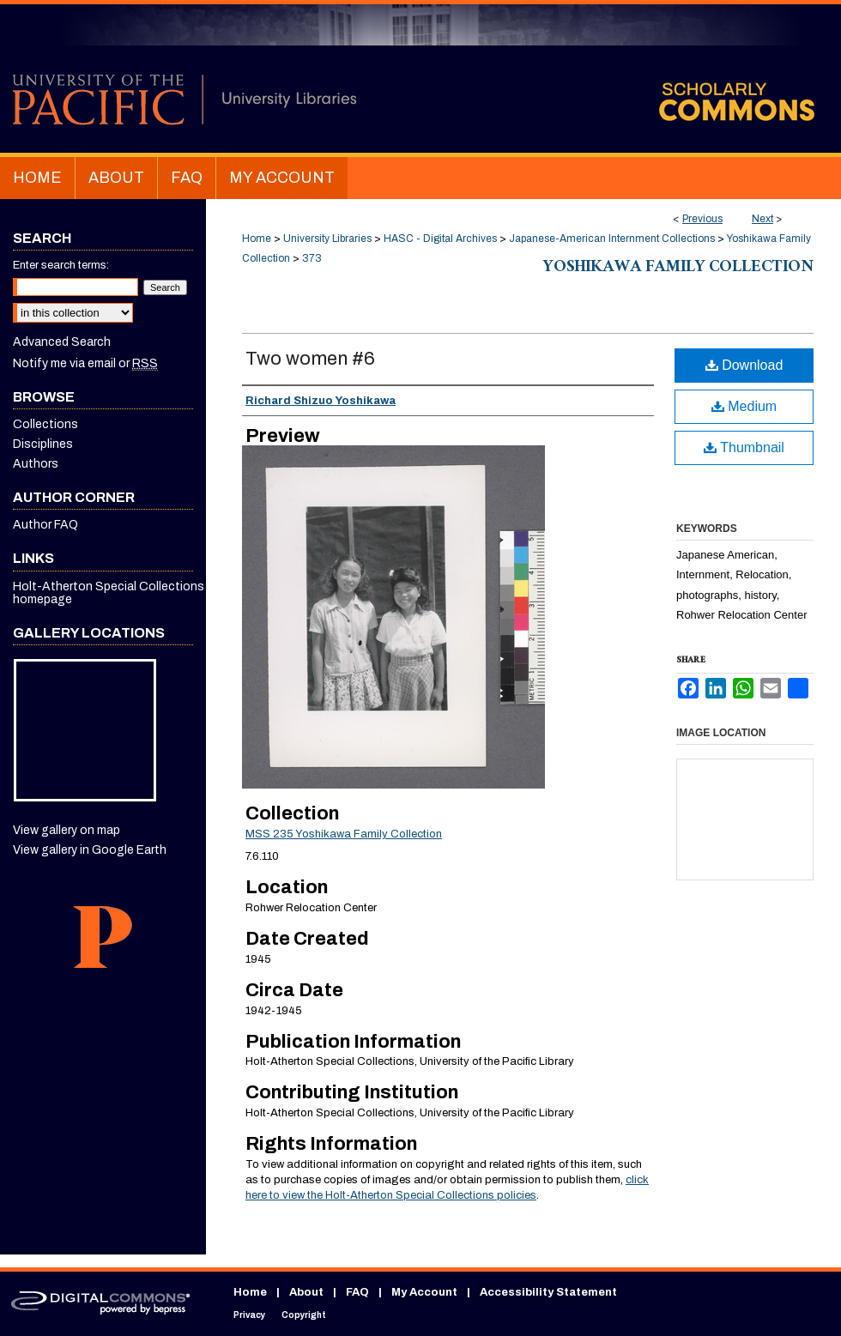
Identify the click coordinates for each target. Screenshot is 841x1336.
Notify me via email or (85, 363)
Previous (702, 219)
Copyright (303, 1315)
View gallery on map (66, 830)
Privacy (249, 1315)
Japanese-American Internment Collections (612, 239)
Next (762, 219)
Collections (45, 424)
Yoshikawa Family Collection (678, 268)
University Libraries (327, 239)
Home (256, 239)
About (306, 1292)
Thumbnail (744, 447)
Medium (744, 406)
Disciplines (43, 444)
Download (744, 365)
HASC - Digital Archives (440, 239)
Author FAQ (45, 524)
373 (312, 258)
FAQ (357, 1292)
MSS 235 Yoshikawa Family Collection (343, 834)
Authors (35, 463)
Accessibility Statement (548, 1292)
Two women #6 (310, 358)
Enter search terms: (61, 265)
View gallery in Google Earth (89, 849)
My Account (424, 1292)
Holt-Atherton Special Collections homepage (108, 593)
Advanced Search (62, 342)
